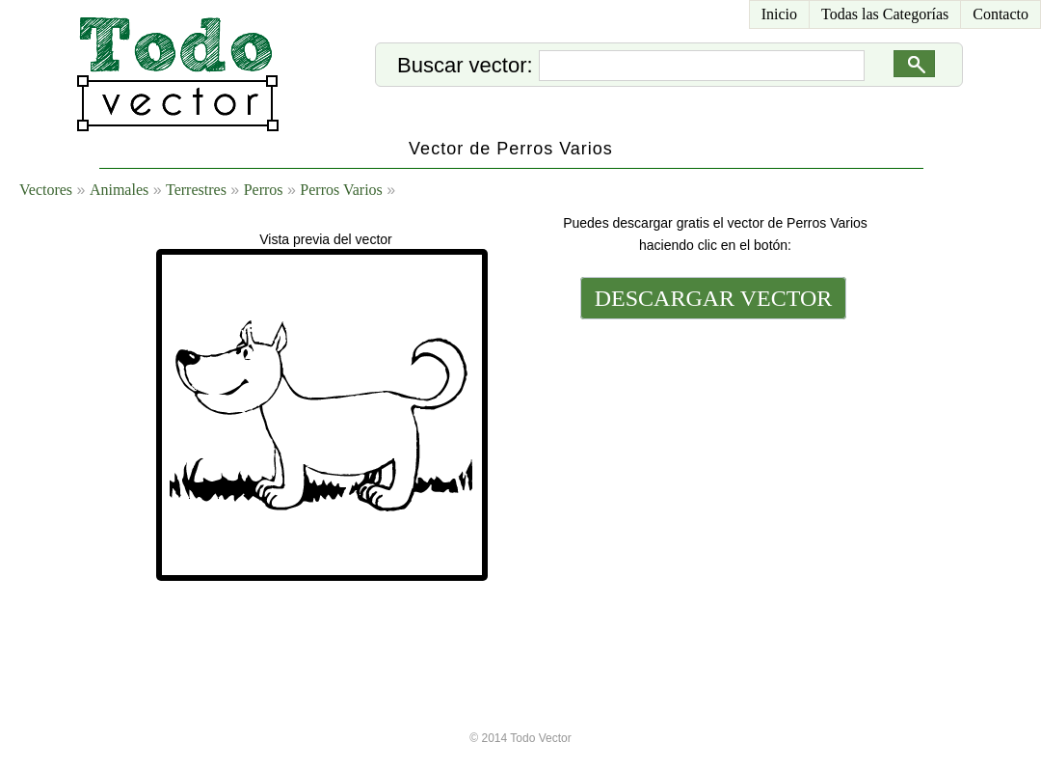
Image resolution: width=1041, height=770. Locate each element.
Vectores (45, 189)
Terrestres (196, 189)
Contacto (1000, 14)
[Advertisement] (711, 455)
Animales (119, 189)
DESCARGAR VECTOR (714, 298)
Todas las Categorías (884, 14)
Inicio (779, 14)
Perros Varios (341, 189)
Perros (263, 189)
